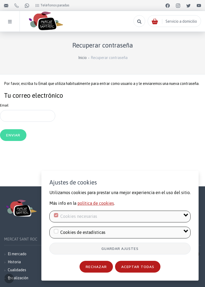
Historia (14, 262)
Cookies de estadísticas (82, 232)
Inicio (82, 58)
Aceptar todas (138, 266)
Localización (18, 278)
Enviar (13, 135)
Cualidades (17, 270)
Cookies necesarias (78, 216)
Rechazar (96, 266)
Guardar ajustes (120, 248)
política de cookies (95, 203)
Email (4, 105)
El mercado (17, 254)
